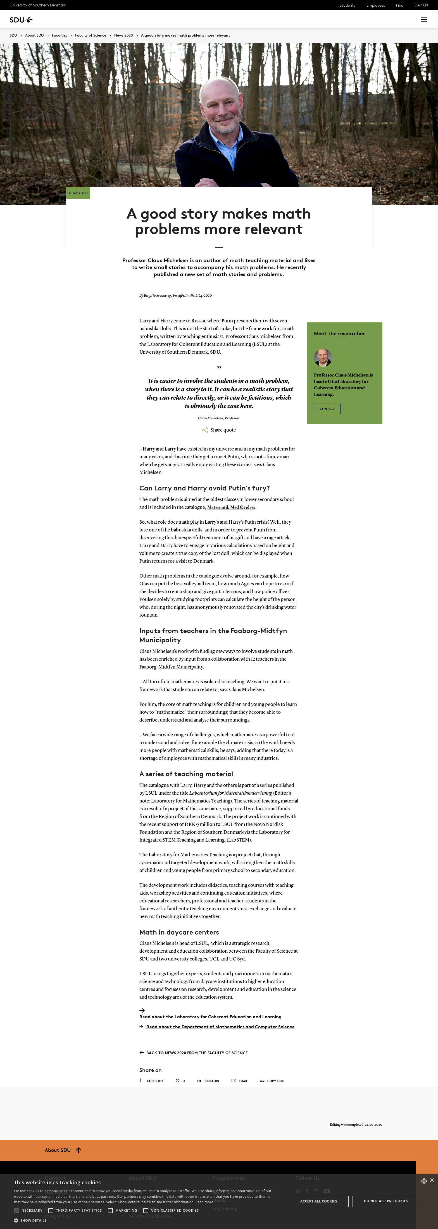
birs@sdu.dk (182, 280)
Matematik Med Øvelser (232, 491)
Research (91, 19)
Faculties (59, 35)
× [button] (432, 1180)
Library (166, 19)
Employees (375, 5)
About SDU (191, 19)
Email (239, 1065)
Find (399, 5)
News (114, 19)
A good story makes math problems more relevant (185, 35)
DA (417, 5)
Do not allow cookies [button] (386, 1201)
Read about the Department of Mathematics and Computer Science (217, 1011)
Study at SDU (61, 19)
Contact (327, 390)
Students (347, 5)
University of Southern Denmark (38, 5)
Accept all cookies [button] (318, 1201)
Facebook (151, 1065)
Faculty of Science (90, 35)
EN (425, 5)
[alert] (219, 1201)
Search (402, 19)
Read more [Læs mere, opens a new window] (204, 1202)
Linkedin (208, 1065)
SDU (13, 35)
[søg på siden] (363, 19)
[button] (16, 1210)
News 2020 (123, 35)
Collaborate (139, 19)
